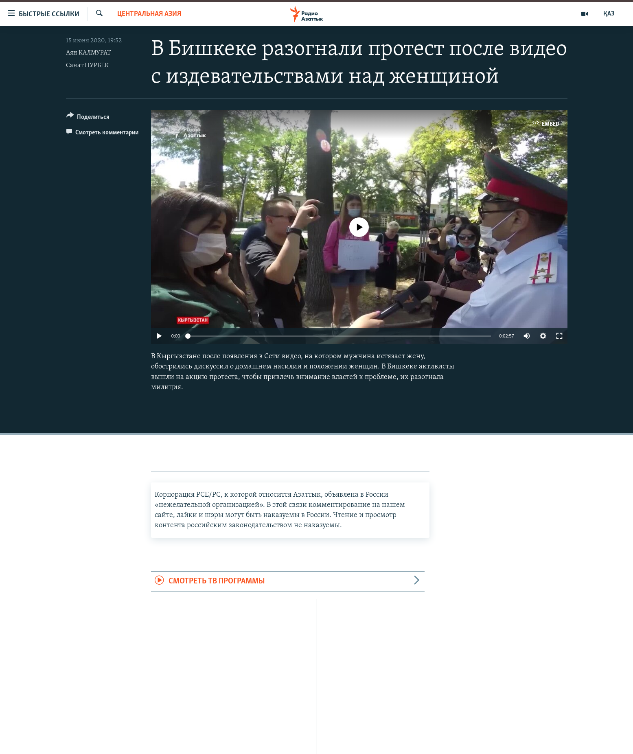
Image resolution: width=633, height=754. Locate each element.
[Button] (88, 118)
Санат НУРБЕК (87, 65)
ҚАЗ (608, 14)
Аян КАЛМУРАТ (88, 53)
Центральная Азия (149, 14)
